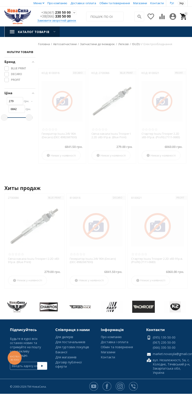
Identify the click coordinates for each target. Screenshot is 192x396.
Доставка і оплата (83, 3)
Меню (38, 3)
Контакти (157, 3)
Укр (181, 3)
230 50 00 (55, 12)
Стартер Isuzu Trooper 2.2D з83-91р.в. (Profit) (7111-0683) (161, 135)
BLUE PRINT (126, 72)
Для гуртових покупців (72, 347)
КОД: (45, 73)
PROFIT (179, 72)
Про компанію (57, 3)
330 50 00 (55, 17)
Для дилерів (64, 337)
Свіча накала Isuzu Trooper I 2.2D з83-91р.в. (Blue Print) (111, 135)
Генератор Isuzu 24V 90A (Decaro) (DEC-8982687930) (59, 135)
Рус (172, 3)
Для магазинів (65, 357)
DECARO (78, 72)
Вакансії (61, 352)
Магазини (140, 3)
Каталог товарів (33, 32)
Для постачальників (70, 342)
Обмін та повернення (114, 3)
